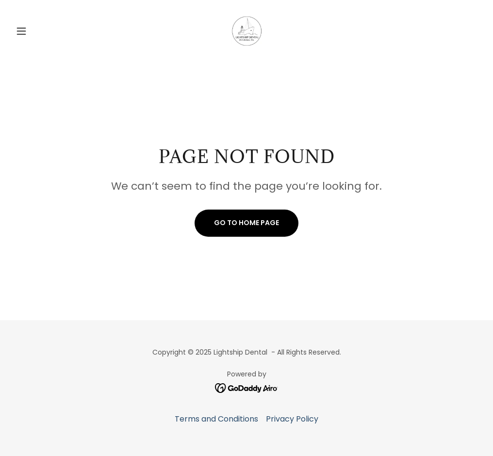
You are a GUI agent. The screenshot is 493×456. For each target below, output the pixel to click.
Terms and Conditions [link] (216, 418)
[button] (47, 31)
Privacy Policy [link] (292, 418)
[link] (246, 31)
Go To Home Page (246, 223)
